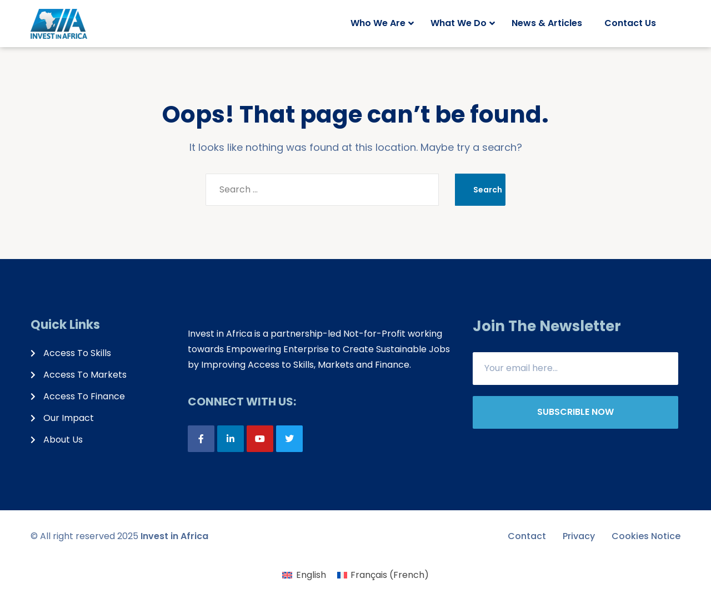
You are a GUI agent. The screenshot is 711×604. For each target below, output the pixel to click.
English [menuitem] (311, 575)
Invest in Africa (174, 536)
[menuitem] (304, 575)
